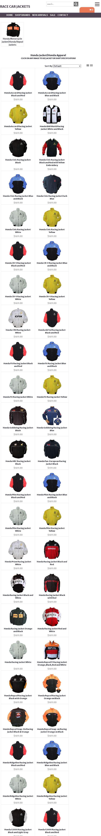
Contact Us (26, 720)
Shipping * (75, 746)
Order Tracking (75, 728)
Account (75, 720)
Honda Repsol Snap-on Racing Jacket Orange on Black (15, 537)
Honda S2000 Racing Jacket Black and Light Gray (72, 573)
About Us (25, 711)
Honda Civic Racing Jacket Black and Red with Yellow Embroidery (71, 128)
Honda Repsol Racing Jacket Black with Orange (15, 501)
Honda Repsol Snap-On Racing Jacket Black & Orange (71, 501)
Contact (63, 15)
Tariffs (75, 754)
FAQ (25, 728)
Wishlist (75, 711)
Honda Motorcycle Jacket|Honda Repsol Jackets (12, 41)
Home (9, 15)
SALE (52, 15)
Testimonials (26, 746)
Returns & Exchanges (26, 754)
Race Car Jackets (15, 7)
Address (75, 737)
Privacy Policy (26, 737)
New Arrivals (40, 15)
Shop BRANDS (22, 15)
